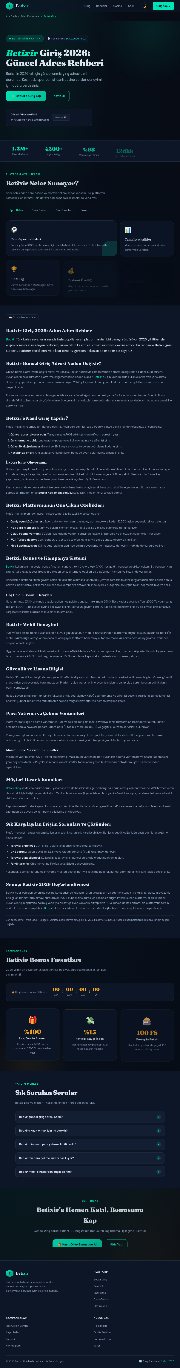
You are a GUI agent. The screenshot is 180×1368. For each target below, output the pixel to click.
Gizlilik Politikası (103, 1332)
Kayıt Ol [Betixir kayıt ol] (59, 96)
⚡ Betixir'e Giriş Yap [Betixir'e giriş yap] (26, 96)
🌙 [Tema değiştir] (145, 6)
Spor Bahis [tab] (16, 210)
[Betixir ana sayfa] (17, 6)
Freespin (11, 1339)
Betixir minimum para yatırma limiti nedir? (90, 1144)
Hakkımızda (100, 1325)
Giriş (87, 6)
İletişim (98, 1345)
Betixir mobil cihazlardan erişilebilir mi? (90, 1172)
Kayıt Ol (98, 1286)
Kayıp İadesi (13, 1332)
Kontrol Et (61, 117)
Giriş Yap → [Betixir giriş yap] (163, 6)
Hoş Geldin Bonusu (17, 1325)
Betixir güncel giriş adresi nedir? (90, 1117)
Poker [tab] (84, 210)
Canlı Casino (101, 1299)
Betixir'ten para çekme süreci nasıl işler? (90, 1158)
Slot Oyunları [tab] (64, 210)
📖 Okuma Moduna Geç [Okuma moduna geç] (22, 317)
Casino (117, 6)
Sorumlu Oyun (102, 1339)
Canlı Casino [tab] (39, 210)
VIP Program (13, 1345)
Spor (131, 6)
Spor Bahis (100, 1292)
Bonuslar (101, 6)
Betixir (10, 339)
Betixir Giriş (13, 788)
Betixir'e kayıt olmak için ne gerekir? (90, 1130)
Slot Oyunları (101, 1306)
